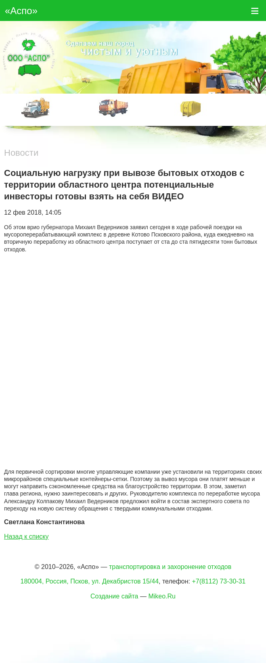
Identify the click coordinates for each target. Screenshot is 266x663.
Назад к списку (26, 536)
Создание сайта (114, 596)
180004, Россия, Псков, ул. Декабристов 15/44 (90, 581)
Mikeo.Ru (162, 596)
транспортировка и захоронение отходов (170, 566)
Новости (21, 153)
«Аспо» (21, 10)
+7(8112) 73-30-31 (218, 581)
